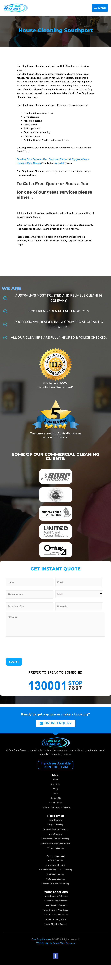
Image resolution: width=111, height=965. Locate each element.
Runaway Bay (40, 159)
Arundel (59, 163)
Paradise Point (24, 159)
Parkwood (65, 159)
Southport (54, 159)
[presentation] (30, 649)
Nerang (37, 163)
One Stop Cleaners (41, 939)
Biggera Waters (80, 159)
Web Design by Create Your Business (55, 943)
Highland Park (24, 163)
